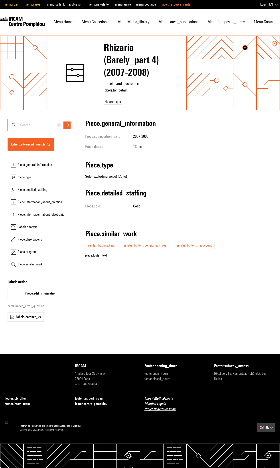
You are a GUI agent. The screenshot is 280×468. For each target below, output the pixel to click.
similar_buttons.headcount (194, 245)
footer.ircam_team (20, 404)
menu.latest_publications (178, 21)
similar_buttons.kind (101, 245)
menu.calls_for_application (64, 4)
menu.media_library (133, 21)
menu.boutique (146, 4)
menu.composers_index (226, 21)
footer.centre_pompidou (94, 404)
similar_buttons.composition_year (146, 245)
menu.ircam (11, 4)
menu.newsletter (99, 4)
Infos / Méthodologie (161, 398)
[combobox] (41, 125)
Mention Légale (157, 404)
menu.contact (265, 21)
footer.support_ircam (92, 398)
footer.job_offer (18, 398)
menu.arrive (123, 4)
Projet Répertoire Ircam (162, 409)
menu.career (33, 4)
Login (263, 4)
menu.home (63, 21)
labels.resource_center (176, 4)
